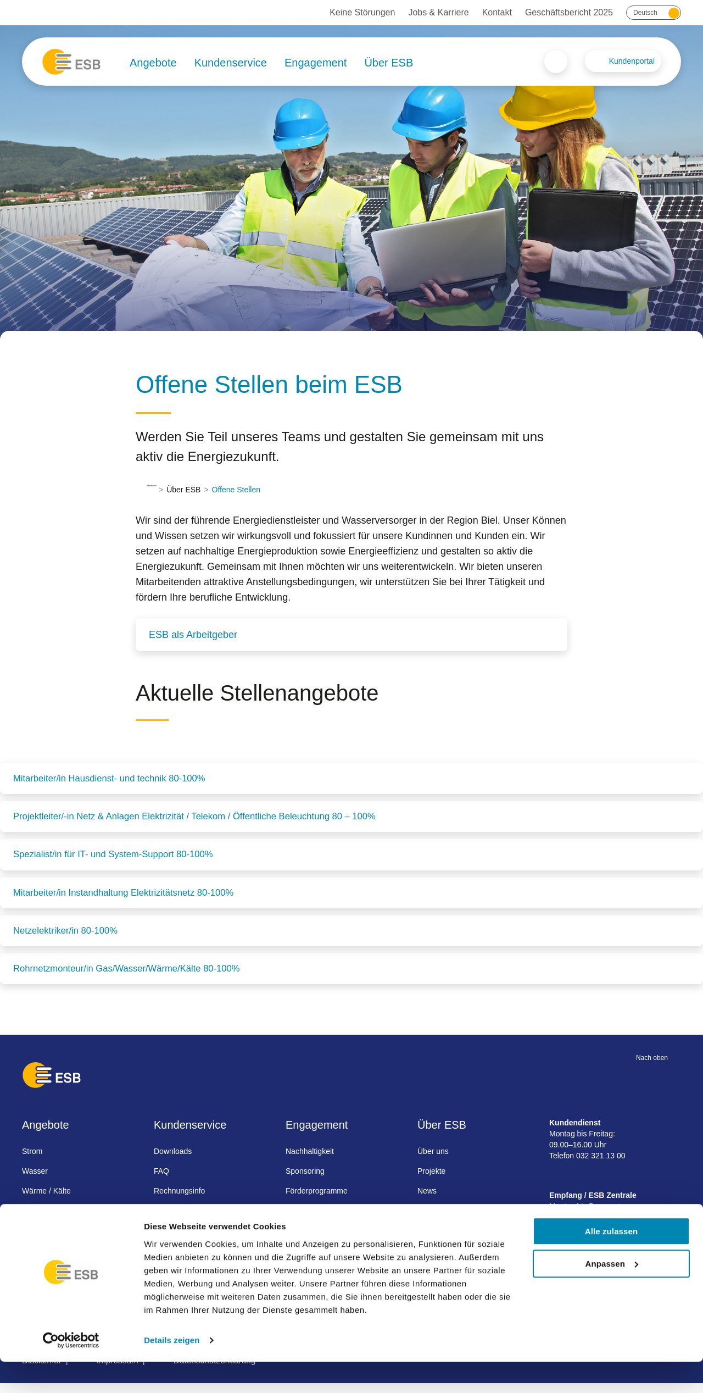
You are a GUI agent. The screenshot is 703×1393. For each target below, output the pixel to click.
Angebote (153, 63)
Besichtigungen (312, 1220)
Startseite (163, 489)
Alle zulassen (611, 1262)
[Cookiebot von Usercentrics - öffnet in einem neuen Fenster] (71, 1371)
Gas (29, 1220)
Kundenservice (230, 63)
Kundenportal (632, 61)
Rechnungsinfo (179, 1200)
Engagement (315, 63)
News (427, 1200)
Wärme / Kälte (46, 1200)
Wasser (35, 1180)
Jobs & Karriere (438, 12)
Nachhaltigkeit (310, 1160)
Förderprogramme (317, 1200)
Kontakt (497, 12)
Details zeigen (171, 1371)
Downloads (173, 1160)
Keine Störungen (362, 12)
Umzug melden (179, 1220)
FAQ (161, 1180)
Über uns (433, 1160)
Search (555, 61)
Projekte (431, 1180)
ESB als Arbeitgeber (193, 634)
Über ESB (388, 63)
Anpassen (612, 1295)
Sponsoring (305, 1180)
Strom (32, 1160)
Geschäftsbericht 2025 (569, 12)
